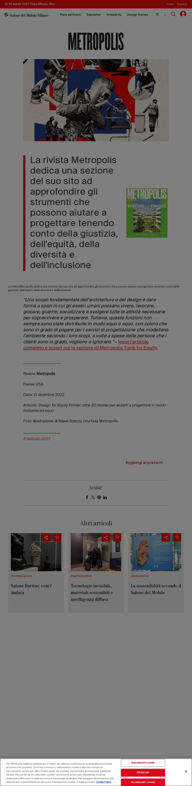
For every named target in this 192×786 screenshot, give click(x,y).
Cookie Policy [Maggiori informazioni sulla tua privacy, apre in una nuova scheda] (103, 782)
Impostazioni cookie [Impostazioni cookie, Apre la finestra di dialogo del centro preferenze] (143, 763)
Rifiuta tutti (143, 772)
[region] (96, 772)
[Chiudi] (186, 771)
